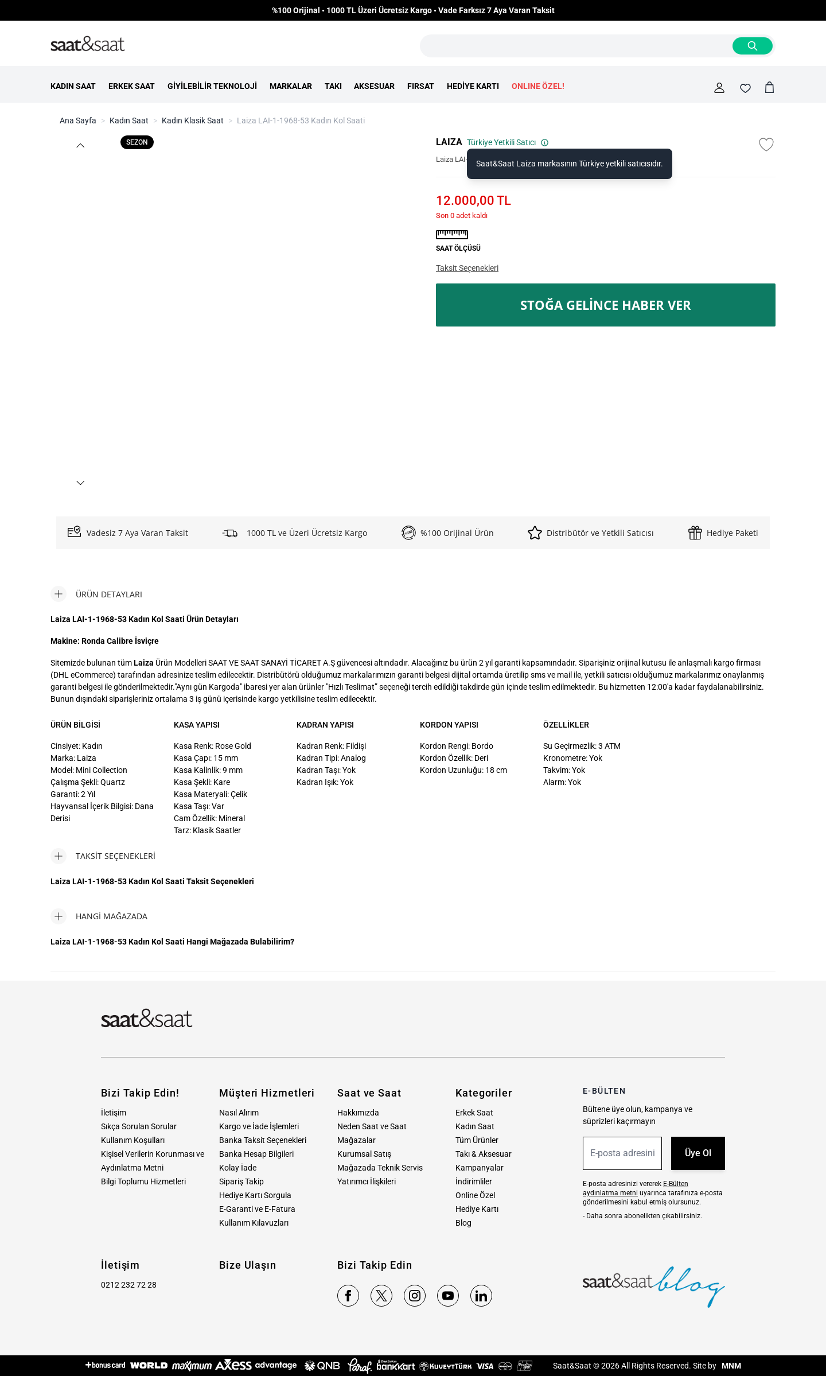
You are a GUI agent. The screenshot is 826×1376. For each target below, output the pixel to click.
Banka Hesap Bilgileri (256, 1154)
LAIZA (449, 142)
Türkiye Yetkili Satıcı (508, 142)
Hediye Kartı (476, 1209)
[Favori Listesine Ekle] (766, 144)
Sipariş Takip (241, 1181)
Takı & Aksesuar (483, 1154)
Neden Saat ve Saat (372, 1126)
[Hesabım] (719, 88)
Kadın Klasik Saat (193, 120)
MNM (730, 1365)
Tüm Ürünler (476, 1140)
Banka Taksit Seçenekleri (262, 1140)
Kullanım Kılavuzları (254, 1222)
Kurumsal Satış (364, 1154)
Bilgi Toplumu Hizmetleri (143, 1181)
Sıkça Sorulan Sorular (139, 1126)
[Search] (753, 46)
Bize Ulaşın (247, 1265)
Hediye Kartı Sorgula (255, 1195)
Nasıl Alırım (239, 1112)
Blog (463, 1222)
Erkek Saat (474, 1112)
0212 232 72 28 (129, 1284)
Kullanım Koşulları (133, 1140)
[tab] (96, 594)
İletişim (113, 1112)
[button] (79, 145)
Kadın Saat (129, 120)
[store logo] (87, 44)
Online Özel (475, 1195)
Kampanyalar (479, 1167)
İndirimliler (473, 1181)
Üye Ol (698, 1153)
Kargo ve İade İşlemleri (259, 1126)
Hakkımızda (358, 1112)
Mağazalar (356, 1140)
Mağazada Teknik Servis (380, 1167)
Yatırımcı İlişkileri (366, 1181)
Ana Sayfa (78, 120)
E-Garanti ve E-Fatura (257, 1209)
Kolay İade (237, 1167)
